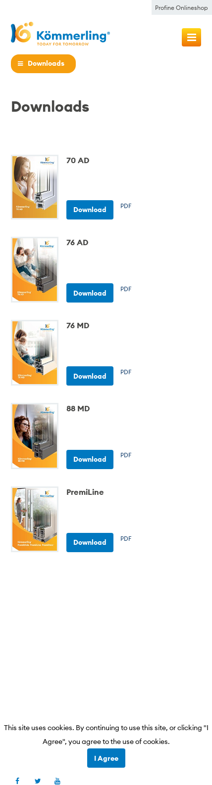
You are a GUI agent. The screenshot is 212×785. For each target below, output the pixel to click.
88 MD (78, 408)
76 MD (77, 325)
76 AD (77, 242)
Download (89, 209)
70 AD (77, 160)
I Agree (106, 758)
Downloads (46, 63)
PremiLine (85, 492)
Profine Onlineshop (181, 7)
